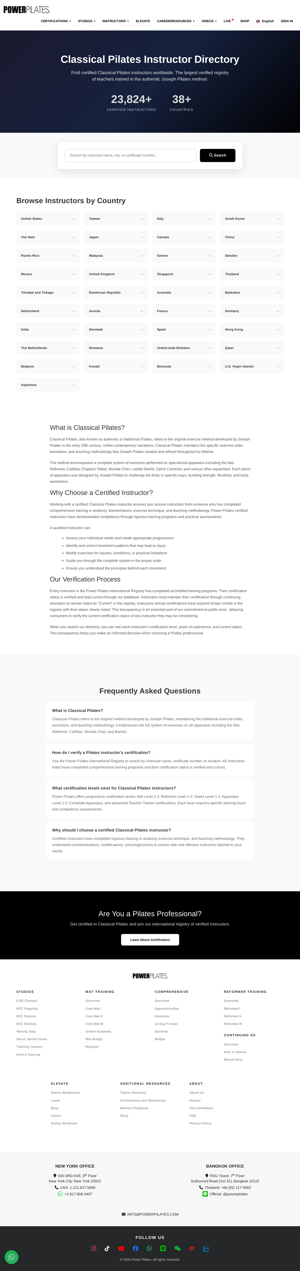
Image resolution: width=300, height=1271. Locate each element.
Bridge (160, 1039)
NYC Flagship (27, 1008)
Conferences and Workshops (143, 1100)
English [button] (265, 21)
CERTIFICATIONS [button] (56, 21)
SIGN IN (287, 21)
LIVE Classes (26, 1001)
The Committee (201, 1108)
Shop (124, 1115)
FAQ (192, 1115)
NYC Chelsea (26, 1024)
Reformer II (232, 1016)
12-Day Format (166, 1024)
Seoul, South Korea (31, 1039)
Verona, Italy (26, 1031)
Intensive (162, 1016)
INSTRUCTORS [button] (115, 21)
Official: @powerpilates (229, 1194)
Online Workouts (64, 1123)
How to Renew (235, 1052)
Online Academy (98, 1031)
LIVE (228, 21)
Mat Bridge (94, 1039)
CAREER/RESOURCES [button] (176, 21)
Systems (161, 1031)
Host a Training (28, 1054)
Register (92, 1046)
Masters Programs (134, 1108)
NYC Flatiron (26, 1016)
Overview (93, 1001)
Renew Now (233, 1059)
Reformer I (232, 1008)
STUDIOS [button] (86, 21)
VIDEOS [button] (209, 21)
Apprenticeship (167, 1008)
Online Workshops (65, 1092)
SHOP (244, 21)
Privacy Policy (200, 1123)
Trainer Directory (133, 1092)
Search (217, 155)
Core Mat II (94, 1016)
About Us (196, 1092)
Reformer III (233, 1024)
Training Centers (29, 1046)
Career (56, 1115)
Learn (55, 1100)
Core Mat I (93, 1008)
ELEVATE (143, 21)
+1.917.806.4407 (78, 1194)
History (195, 1100)
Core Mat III (94, 1024)
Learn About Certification (150, 940)
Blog (54, 1108)
